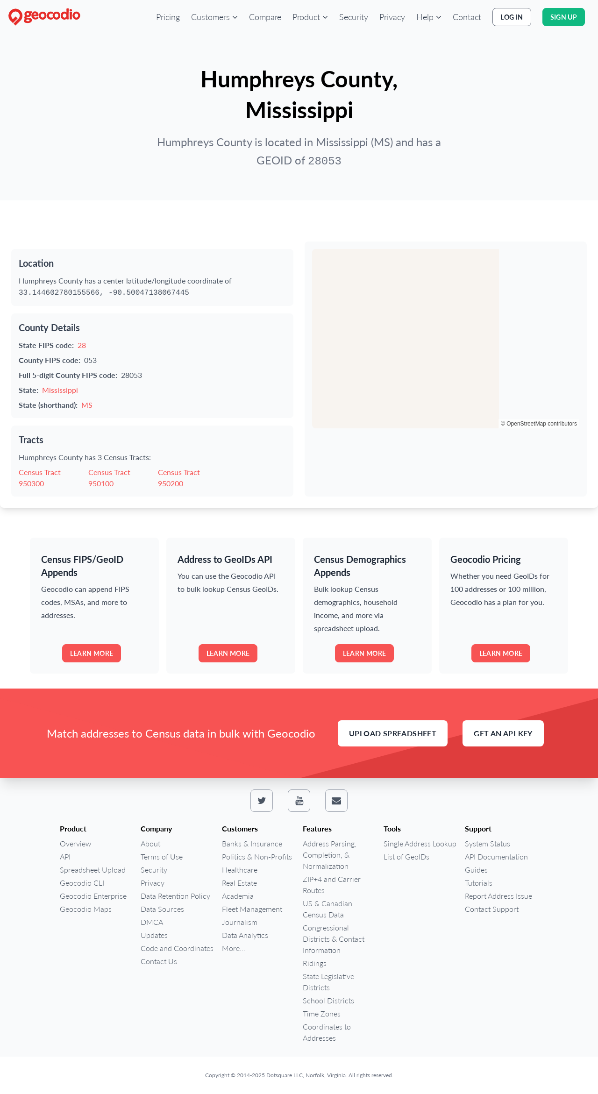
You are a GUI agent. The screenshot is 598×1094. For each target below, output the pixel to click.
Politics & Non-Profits (257, 856)
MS (87, 404)
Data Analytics (245, 935)
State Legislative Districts (328, 982)
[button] (214, 16)
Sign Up (563, 17)
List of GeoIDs (406, 856)
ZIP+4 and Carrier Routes (332, 884)
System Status (487, 843)
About (150, 843)
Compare (265, 17)
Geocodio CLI (82, 882)
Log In (511, 17)
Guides (476, 869)
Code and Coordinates (177, 948)
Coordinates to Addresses (327, 1032)
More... (233, 948)
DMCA (152, 921)
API (65, 856)
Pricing (168, 17)
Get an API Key (503, 733)
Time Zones (322, 1013)
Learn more (92, 653)
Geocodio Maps (86, 908)
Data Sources (162, 908)
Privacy (392, 17)
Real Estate (239, 882)
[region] (445, 338)
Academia (238, 895)
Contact (467, 17)
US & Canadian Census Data (327, 909)
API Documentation (496, 856)
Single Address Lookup (420, 843)
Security (353, 17)
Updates (154, 935)
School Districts (328, 1000)
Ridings (315, 963)
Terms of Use (162, 856)
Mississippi (60, 389)
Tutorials (478, 882)
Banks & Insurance (252, 843)
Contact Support (492, 908)
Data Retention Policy (175, 895)
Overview (75, 843)
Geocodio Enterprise (93, 895)
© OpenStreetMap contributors (539, 423)
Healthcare (239, 869)
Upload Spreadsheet (392, 733)
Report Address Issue (498, 895)
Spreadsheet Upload (93, 869)
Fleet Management (252, 908)
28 (82, 345)
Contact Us (159, 961)
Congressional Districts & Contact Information (333, 938)
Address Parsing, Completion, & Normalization (329, 854)
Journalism (239, 921)
